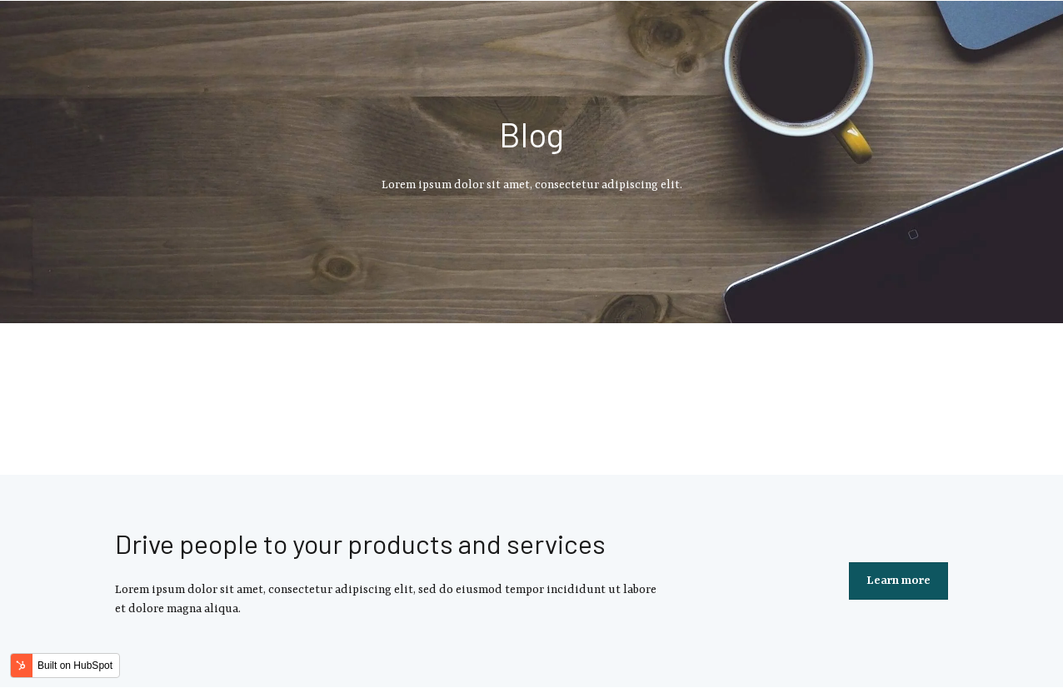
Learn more (898, 580)
